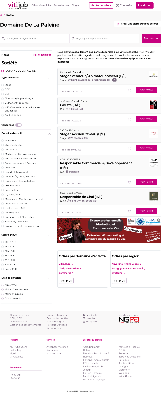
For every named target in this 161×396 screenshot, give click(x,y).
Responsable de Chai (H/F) (81, 197)
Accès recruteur (101, 5)
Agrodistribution (91, 347)
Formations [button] (61, 5)
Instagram (90, 321)
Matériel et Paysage (94, 379)
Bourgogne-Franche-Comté (128, 268)
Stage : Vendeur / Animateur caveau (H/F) (93, 76)
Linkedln (89, 318)
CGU (12, 318)
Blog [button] (75, 5)
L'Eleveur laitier (91, 363)
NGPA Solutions (18, 347)
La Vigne (123, 366)
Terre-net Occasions (129, 356)
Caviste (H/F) (70, 105)
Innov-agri (15, 374)
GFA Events (16, 356)
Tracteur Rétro (127, 363)
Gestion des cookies (57, 318)
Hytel (13, 353)
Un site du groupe (128, 315)
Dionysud (15, 378)
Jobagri (87, 369)
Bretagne (118, 273)
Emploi (10, 15)
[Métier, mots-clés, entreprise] (37, 38)
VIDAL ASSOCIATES (70, 159)
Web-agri (124, 373)
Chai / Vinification (70, 268)
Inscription (144, 5)
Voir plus (66, 280)
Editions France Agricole (96, 360)
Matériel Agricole (92, 376)
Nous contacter (18, 321)
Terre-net (124, 353)
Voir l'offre (146, 90)
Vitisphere (124, 369)
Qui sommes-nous (20, 315)
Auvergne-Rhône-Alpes (126, 264)
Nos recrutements (57, 315)
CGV (19, 318)
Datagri (87, 350)
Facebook (90, 315)
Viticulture (66, 264)
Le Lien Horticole (92, 373)
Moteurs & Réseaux (129, 347)
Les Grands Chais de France (74, 101)
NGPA (122, 350)
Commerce (66, 273)
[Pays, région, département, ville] (107, 38)
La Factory (15, 350)
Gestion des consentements (25, 324)
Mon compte (54, 353)
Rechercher (151, 38)
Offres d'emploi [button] (41, 5)
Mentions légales (56, 321)
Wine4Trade (125, 376)
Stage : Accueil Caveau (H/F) (82, 134)
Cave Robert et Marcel (71, 193)
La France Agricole (93, 366)
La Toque (124, 360)
